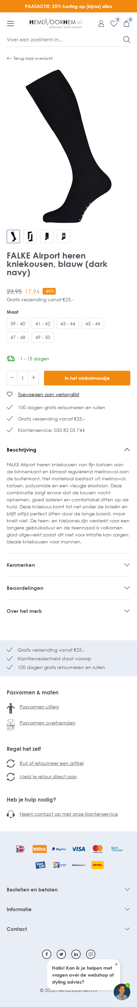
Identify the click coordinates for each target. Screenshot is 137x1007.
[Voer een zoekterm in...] (65, 39)
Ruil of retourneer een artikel (52, 763)
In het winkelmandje (87, 378)
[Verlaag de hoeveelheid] (12, 378)
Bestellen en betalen (32, 889)
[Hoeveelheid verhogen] (33, 378)
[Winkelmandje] (124, 23)
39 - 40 (17, 323)
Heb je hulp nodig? (31, 799)
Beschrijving (21, 450)
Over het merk (24, 611)
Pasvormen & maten (33, 692)
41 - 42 (42, 323)
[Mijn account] (98, 23)
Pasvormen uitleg (39, 706)
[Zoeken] (126, 39)
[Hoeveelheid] (23, 378)
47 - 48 (17, 337)
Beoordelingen (25, 588)
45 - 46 (92, 323)
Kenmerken (21, 565)
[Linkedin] (76, 954)
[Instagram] (90, 954)
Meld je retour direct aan (48, 776)
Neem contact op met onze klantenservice (69, 814)
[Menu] (10, 23)
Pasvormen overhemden (48, 722)
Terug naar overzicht (30, 58)
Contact (17, 929)
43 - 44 (67, 323)
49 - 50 (42, 337)
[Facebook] (46, 954)
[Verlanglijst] (111, 23)
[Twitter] (61, 954)
